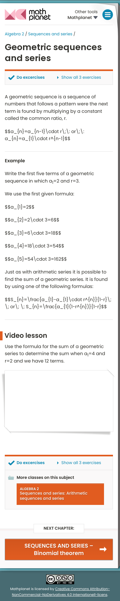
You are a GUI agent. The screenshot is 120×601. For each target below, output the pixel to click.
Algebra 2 (14, 34)
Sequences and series (50, 34)
